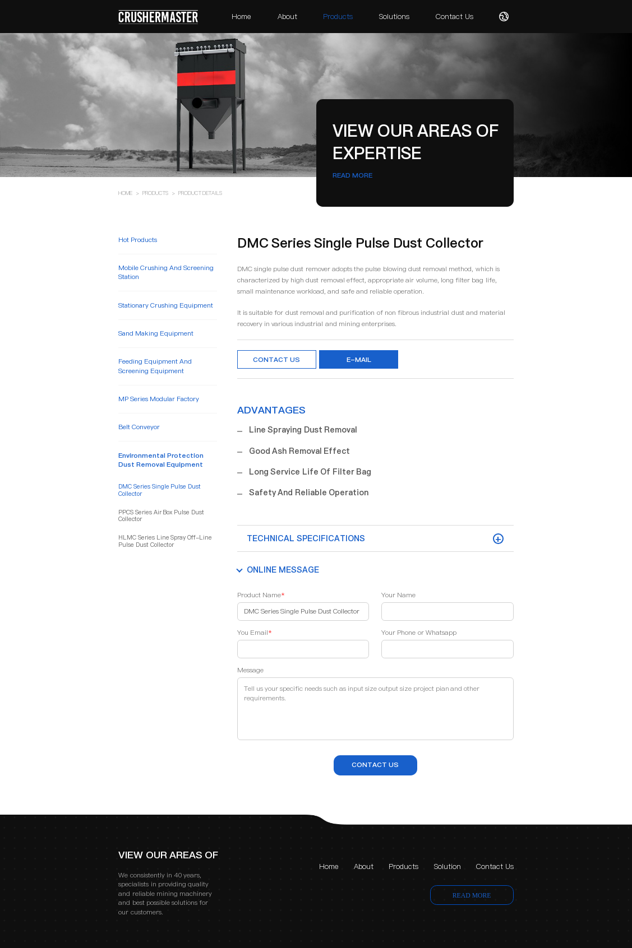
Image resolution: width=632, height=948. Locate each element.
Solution (447, 866)
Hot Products (137, 239)
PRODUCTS (155, 193)
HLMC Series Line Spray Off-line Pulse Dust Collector (165, 542)
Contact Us (454, 16)
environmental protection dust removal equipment (161, 460)
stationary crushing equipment (165, 305)
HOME (125, 193)
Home (241, 16)
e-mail (359, 359)
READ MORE (352, 175)
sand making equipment (155, 333)
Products (338, 16)
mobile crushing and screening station (166, 272)
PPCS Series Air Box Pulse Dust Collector (161, 516)
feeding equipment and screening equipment (155, 366)
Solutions (394, 16)
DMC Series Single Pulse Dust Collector (159, 491)
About (287, 16)
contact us (375, 764)
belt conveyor (139, 426)
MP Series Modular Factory (158, 398)
